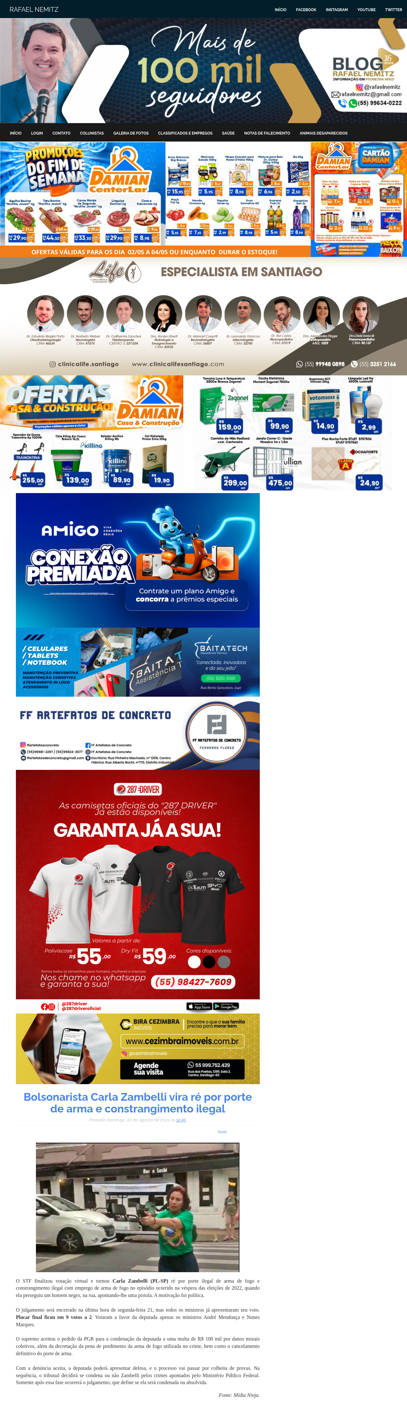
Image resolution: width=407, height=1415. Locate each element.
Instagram (337, 10)
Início (280, 10)
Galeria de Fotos (130, 133)
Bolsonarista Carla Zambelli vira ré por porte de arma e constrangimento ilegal (138, 1103)
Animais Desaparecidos (324, 133)
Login (37, 133)
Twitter (393, 10)
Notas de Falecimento (267, 133)
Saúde (228, 133)
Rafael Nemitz (34, 9)
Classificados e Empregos (185, 133)
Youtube (366, 10)
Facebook (306, 10)
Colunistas (92, 133)
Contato (61, 133)
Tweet (222, 1132)
